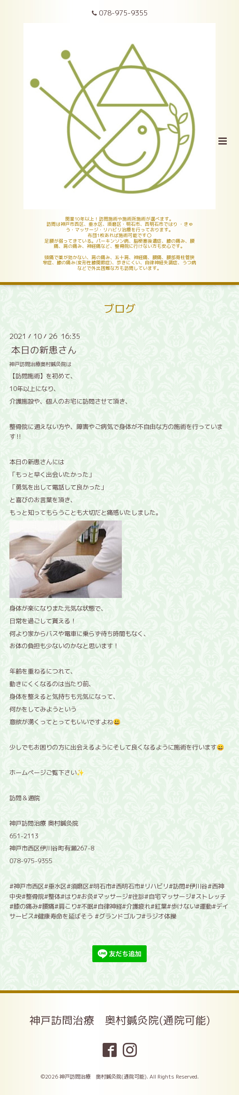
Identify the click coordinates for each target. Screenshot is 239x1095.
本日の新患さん (44, 350)
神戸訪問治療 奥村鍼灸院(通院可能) (120, 1020)
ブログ (120, 308)
